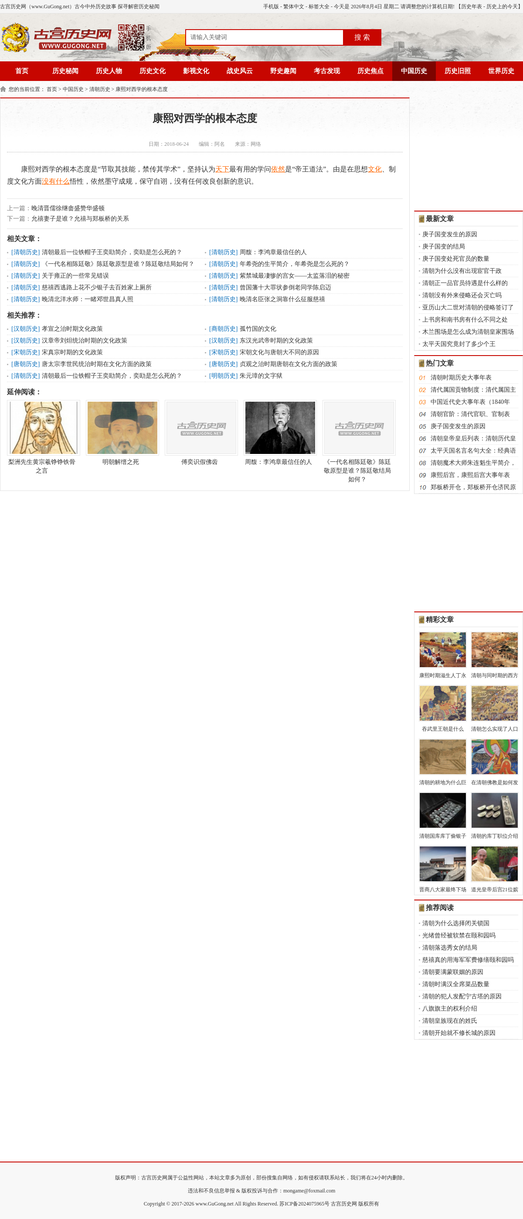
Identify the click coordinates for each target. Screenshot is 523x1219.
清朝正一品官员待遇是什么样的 (465, 283)
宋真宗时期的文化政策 (72, 352)
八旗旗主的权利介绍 (449, 1008)
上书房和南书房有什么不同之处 (465, 319)
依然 (278, 169)
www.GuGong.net (215, 1204)
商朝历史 (223, 329)
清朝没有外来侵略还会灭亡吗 (462, 295)
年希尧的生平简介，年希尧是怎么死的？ (295, 264)
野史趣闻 (283, 70)
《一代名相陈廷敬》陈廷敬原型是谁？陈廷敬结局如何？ (118, 264)
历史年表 (471, 6)
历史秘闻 (65, 70)
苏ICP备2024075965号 (304, 1204)
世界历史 (501, 70)
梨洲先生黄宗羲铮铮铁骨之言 (42, 437)
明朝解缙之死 (121, 432)
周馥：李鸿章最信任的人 (273, 252)
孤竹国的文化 (258, 329)
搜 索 (362, 37)
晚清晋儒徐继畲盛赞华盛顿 (68, 208)
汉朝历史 (26, 329)
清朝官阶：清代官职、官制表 (470, 414)
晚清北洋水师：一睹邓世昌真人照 (87, 299)
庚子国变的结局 (443, 246)
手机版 (271, 6)
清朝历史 (99, 89)
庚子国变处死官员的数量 (455, 258)
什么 (63, 181)
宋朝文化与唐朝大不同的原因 (279, 352)
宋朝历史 (26, 352)
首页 (21, 70)
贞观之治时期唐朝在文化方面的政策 (288, 364)
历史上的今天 (502, 6)
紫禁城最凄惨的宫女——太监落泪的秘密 (295, 275)
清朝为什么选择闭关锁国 (455, 923)
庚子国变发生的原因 (449, 234)
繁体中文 (293, 6)
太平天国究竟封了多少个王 (459, 344)
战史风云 (240, 70)
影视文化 (196, 70)
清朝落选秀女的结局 (449, 947)
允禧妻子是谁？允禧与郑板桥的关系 (80, 218)
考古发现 (327, 70)
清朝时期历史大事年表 (461, 377)
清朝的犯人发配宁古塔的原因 (462, 996)
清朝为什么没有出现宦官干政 (462, 271)
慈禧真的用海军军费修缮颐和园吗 (468, 960)
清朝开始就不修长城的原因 (459, 1033)
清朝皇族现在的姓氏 (449, 1021)
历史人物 (109, 70)
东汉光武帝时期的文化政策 (276, 340)
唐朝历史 (26, 364)
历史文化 (152, 70)
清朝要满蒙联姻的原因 (452, 972)
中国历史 (414, 70)
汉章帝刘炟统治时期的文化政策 (84, 340)
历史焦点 (370, 70)
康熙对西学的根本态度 (141, 89)
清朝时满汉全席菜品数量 (455, 984)
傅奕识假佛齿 (199, 432)
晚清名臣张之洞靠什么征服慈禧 (282, 299)
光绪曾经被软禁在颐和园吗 (459, 935)
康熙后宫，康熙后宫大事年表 (470, 475)
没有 (49, 181)
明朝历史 (223, 376)
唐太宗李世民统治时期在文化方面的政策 (97, 364)
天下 (222, 169)
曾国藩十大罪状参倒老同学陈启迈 (285, 287)
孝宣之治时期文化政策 (72, 329)
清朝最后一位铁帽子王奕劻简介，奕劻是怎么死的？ (112, 252)
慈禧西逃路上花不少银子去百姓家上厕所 (97, 287)
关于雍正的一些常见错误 (75, 275)
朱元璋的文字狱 (261, 376)
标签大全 (319, 6)
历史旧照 (458, 70)
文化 (375, 169)
